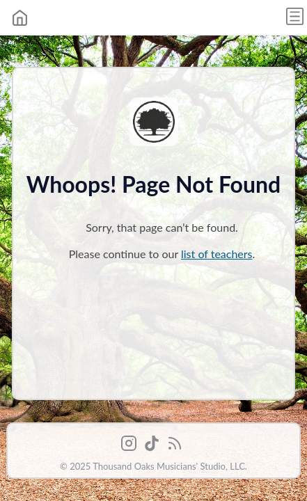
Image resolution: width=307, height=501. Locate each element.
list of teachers (217, 253)
